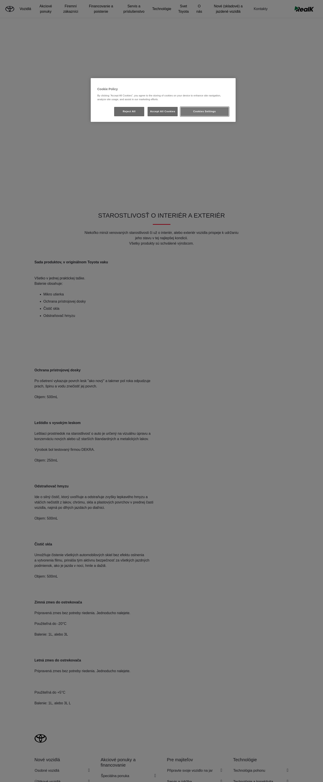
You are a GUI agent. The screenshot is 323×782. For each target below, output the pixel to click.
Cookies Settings (204, 111)
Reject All (129, 111)
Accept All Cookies (162, 111)
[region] (163, 100)
